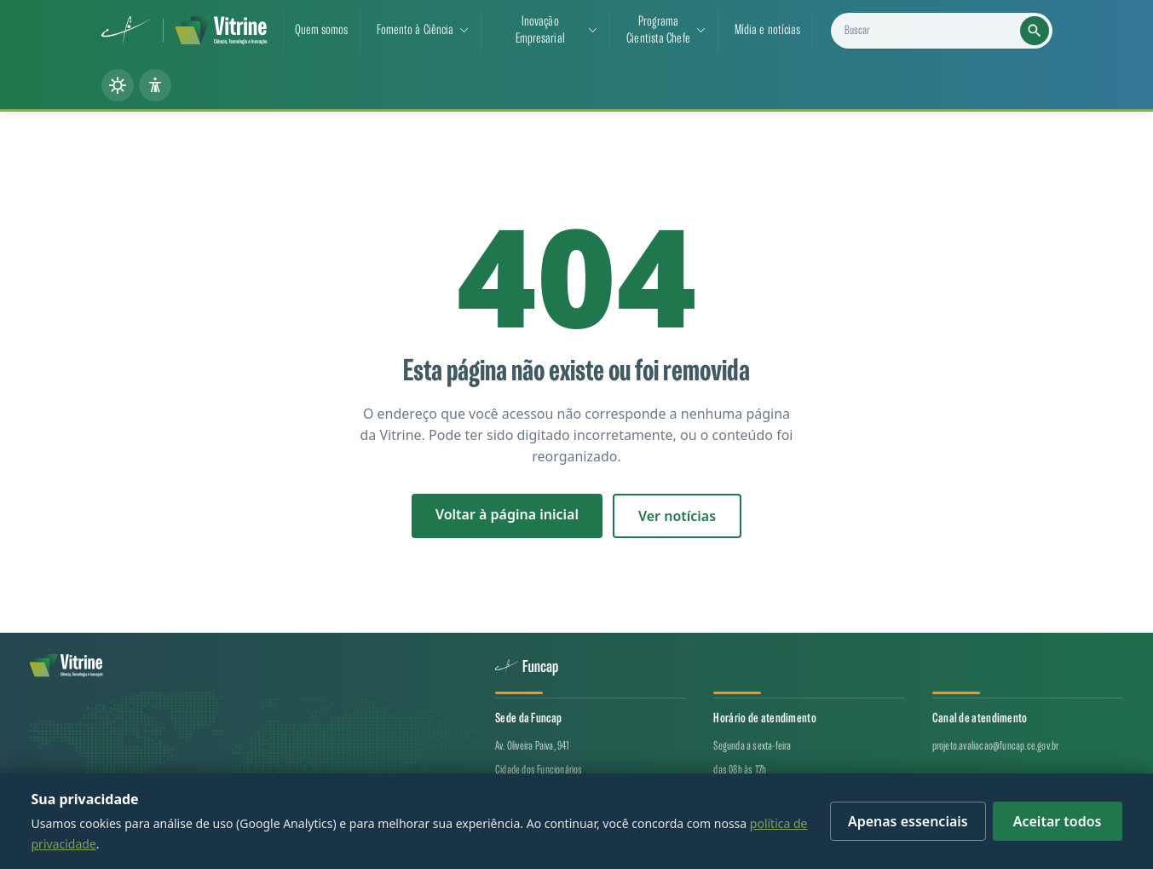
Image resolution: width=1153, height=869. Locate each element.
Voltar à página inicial (507, 514)
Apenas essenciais (908, 821)
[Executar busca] (1034, 30)
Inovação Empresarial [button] (540, 30)
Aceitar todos (1057, 821)
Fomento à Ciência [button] (415, 30)
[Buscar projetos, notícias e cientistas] (948, 30)
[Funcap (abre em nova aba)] (126, 30)
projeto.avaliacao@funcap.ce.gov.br (995, 745)
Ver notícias (677, 516)
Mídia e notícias (768, 30)
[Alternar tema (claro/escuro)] (117, 85)
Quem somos (322, 30)
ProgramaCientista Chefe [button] (658, 30)
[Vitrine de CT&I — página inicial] (221, 30)
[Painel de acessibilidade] (155, 85)
